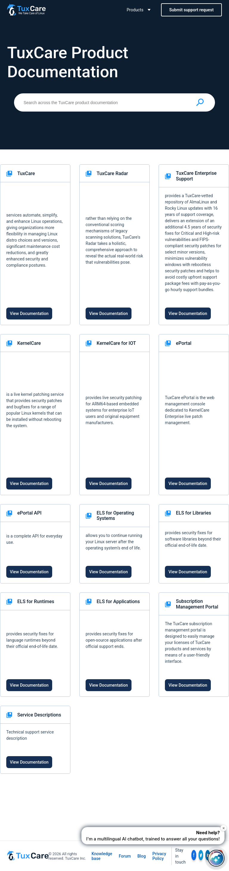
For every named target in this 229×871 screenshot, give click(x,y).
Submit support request (191, 9)
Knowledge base (102, 856)
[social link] (193, 856)
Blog (141, 856)
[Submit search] (200, 102)
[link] (35, 244)
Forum (125, 856)
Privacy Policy (159, 856)
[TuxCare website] (28, 858)
